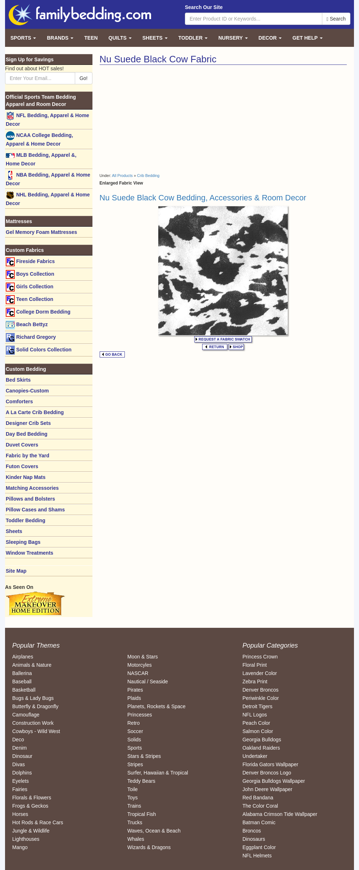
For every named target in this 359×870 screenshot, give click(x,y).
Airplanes (22, 657)
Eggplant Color (259, 847)
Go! (83, 78)
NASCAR (137, 673)
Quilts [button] (120, 38)
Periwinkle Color (260, 698)
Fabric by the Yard (27, 455)
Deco (18, 739)
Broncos (251, 831)
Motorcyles (139, 665)
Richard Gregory (31, 337)
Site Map (16, 571)
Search (336, 19)
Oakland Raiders (261, 748)
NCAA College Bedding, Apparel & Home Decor (39, 139)
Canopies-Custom (27, 391)
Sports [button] (23, 38)
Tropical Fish (141, 814)
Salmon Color (257, 731)
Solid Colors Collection (39, 350)
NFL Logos (254, 715)
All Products (122, 175)
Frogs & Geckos (30, 806)
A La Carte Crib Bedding (35, 412)
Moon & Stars (142, 657)
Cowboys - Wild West (36, 731)
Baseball (22, 681)
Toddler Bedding (25, 520)
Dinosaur (22, 756)
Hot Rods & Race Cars (37, 822)
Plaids (134, 698)
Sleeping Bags (23, 542)
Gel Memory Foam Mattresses (41, 232)
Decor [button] (270, 38)
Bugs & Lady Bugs (33, 698)
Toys (132, 797)
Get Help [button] (307, 38)
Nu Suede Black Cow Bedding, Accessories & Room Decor (203, 197)
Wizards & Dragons (149, 847)
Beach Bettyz (27, 324)
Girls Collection (29, 287)
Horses (20, 814)
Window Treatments (29, 553)
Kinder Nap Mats (25, 477)
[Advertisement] (160, 118)
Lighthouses (26, 839)
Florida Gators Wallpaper (270, 764)
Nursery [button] (233, 38)
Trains (134, 806)
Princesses (139, 715)
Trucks (134, 822)
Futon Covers (22, 466)
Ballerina (22, 673)
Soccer (135, 731)
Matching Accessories (32, 488)
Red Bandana (257, 797)
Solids (134, 739)
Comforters (19, 401)
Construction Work (33, 723)
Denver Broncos (260, 690)
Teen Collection (29, 299)
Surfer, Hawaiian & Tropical (157, 773)
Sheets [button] (155, 38)
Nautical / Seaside (147, 681)
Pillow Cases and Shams (35, 509)
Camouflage (26, 715)
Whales (135, 839)
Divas (18, 764)
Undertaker (254, 756)
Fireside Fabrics (30, 261)
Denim (19, 748)
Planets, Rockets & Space (156, 706)
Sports (134, 748)
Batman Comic (259, 822)
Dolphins (22, 773)
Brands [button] (60, 38)
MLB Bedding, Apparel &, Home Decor (41, 159)
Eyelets (20, 781)
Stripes (135, 764)
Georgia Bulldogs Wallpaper (273, 781)
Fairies (19, 789)
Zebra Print (254, 681)
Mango (20, 847)
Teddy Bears (141, 781)
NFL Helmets (257, 855)
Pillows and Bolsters (30, 499)
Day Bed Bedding (26, 434)
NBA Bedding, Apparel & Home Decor (48, 178)
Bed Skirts (18, 380)
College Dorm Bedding (38, 312)
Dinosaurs (253, 839)
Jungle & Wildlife (31, 831)
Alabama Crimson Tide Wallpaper (279, 814)
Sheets (14, 531)
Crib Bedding (148, 175)
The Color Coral (260, 806)
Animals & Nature (31, 665)
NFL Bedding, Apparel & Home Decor (47, 119)
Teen (90, 38)
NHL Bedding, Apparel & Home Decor (48, 198)
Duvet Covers (22, 445)
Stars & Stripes (144, 756)
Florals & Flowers (31, 797)
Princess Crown (260, 657)
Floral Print (254, 665)
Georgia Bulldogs (261, 739)
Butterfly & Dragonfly (35, 706)
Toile (132, 789)
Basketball (24, 690)
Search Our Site (204, 7)
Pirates (135, 690)
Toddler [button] (193, 38)
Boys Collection (30, 274)
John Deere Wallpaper (267, 789)
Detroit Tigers (257, 706)
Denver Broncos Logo (266, 773)
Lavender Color (259, 673)
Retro (133, 723)
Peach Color (256, 723)
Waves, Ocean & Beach (154, 831)
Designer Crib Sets (28, 423)
